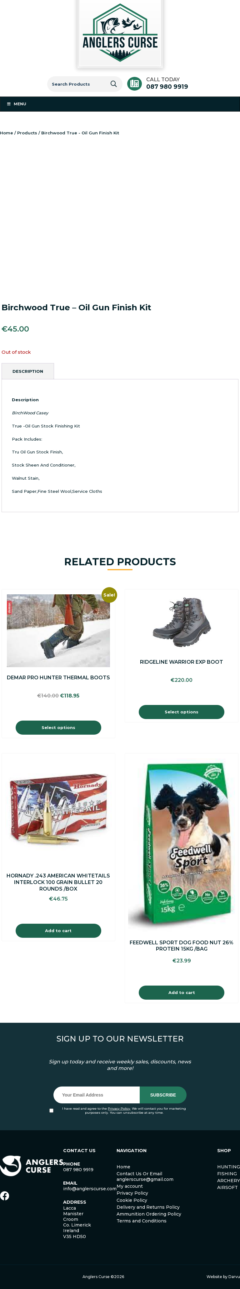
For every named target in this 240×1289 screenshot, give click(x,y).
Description (27, 371)
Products (27, 132)
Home (6, 132)
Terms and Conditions (142, 1221)
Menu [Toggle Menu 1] (16, 104)
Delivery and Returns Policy (148, 1207)
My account (130, 1186)
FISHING (227, 1174)
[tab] (28, 371)
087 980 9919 (167, 86)
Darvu (234, 1276)
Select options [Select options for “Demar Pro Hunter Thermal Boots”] (58, 727)
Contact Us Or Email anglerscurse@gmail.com (145, 1176)
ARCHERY (228, 1180)
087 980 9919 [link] (78, 1169)
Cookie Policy (132, 1200)
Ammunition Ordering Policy (149, 1214)
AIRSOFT (227, 1187)
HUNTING (228, 1167)
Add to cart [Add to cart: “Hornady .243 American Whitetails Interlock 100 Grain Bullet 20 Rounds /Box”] (58, 930)
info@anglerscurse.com (90, 1189)
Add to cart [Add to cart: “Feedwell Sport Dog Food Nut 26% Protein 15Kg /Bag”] (181, 992)
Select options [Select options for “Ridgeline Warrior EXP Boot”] (181, 711)
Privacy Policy (119, 1109)
